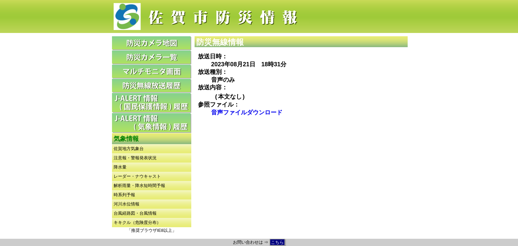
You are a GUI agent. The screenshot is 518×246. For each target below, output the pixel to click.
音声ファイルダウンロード (246, 112)
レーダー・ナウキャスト (137, 176)
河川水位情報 (126, 203)
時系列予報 (124, 194)
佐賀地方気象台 (129, 148)
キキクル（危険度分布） (137, 222)
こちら (277, 242)
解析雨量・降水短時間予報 (139, 185)
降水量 (120, 167)
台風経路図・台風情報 (135, 213)
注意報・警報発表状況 (135, 157)
